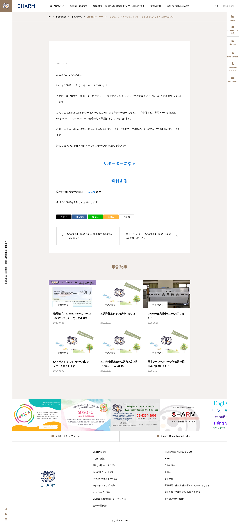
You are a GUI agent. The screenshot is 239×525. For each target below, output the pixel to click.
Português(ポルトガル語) (105, 479)
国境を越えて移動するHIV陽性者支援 (182, 492)
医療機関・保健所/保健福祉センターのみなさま (118, 6)
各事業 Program (78, 6)
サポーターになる (119, 163)
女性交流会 (169, 465)
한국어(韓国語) (100, 505)
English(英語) (99, 452)
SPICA (167, 472)
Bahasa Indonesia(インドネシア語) (109, 499)
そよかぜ (168, 479)
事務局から (63, 304)
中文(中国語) (99, 459)
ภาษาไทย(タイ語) (101, 492)
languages (228, 6)
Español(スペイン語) (103, 472)
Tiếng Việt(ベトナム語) (104, 465)
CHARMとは (57, 6)
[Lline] (95, 217)
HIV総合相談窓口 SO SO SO (178, 452)
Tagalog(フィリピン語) (104, 485)
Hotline (167, 459)
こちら (91, 191)
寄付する (119, 181)
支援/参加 (155, 6)
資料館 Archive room (178, 6)
